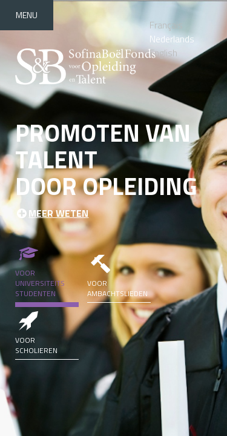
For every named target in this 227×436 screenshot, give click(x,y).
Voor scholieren (47, 331)
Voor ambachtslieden (119, 274)
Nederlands (172, 39)
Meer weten (58, 213)
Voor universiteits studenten (47, 269)
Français (166, 25)
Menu (27, 14)
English (163, 53)
